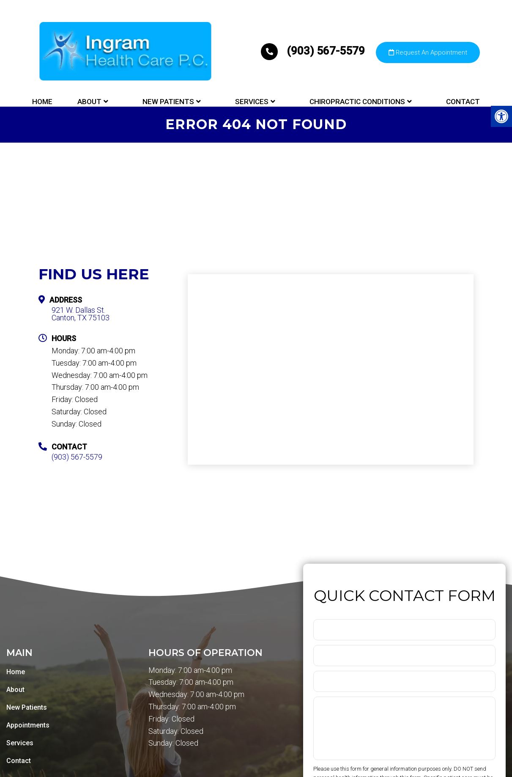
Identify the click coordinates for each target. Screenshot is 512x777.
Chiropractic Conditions (357, 101)
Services (251, 101)
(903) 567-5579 (314, 50)
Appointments (27, 725)
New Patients (168, 101)
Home (42, 101)
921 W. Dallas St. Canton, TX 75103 (81, 314)
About (89, 101)
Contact (463, 101)
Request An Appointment (428, 52)
